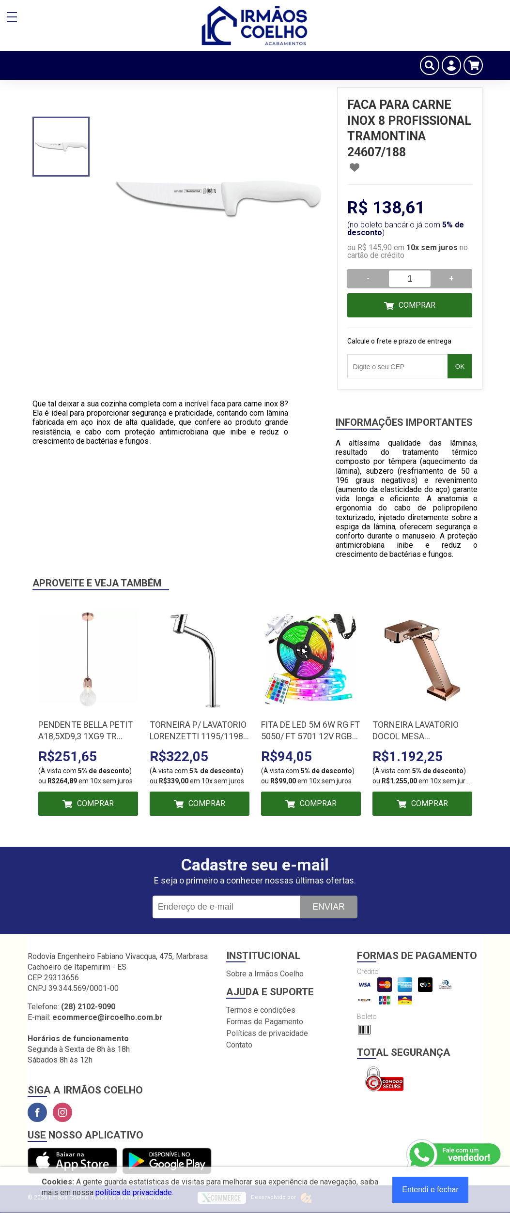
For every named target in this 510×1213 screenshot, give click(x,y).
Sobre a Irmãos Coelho (265, 973)
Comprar (417, 305)
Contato (239, 1044)
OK (459, 366)
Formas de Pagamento (264, 1021)
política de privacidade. (134, 1192)
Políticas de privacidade (267, 1033)
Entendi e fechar (430, 1189)
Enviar (328, 907)
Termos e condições (260, 1010)
